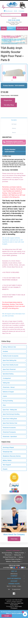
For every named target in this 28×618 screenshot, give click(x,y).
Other (4, 405)
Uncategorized (7, 378)
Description (14, 120)
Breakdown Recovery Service (12, 456)
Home (4, 28)
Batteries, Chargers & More (13, 561)
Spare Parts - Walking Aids (10, 409)
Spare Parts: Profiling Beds (10, 418)
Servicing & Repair (8, 447)
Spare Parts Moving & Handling (11, 414)
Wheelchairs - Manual (8, 387)
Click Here (14, 539)
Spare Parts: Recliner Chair (10, 423)
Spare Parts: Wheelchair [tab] (9, 369)
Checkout (21, 11)
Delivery (14, 128)
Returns (14, 132)
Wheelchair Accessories (9, 427)
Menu (10, 28)
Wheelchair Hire (7, 452)
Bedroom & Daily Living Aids (12, 559)
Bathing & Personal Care (9, 557)
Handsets (5, 351)
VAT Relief (14, 124)
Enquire (5, 469)
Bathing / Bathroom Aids (9, 347)
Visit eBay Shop (9, 105)
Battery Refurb (7, 460)
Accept (6, 616)
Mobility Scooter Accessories (10, 356)
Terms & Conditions (17, 613)
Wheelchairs (8, 555)
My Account (9, 11)
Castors (5, 396)
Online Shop (23, 28)
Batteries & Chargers (8, 391)
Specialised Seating (8, 373)
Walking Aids (6, 382)
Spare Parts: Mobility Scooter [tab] (10, 365)
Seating (21, 557)
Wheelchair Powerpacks (9, 432)
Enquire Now (8, 100)
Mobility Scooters (19, 552)
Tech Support (7, 465)
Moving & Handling (8, 400)
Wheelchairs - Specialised (10, 436)
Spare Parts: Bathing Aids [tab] (9, 360)
